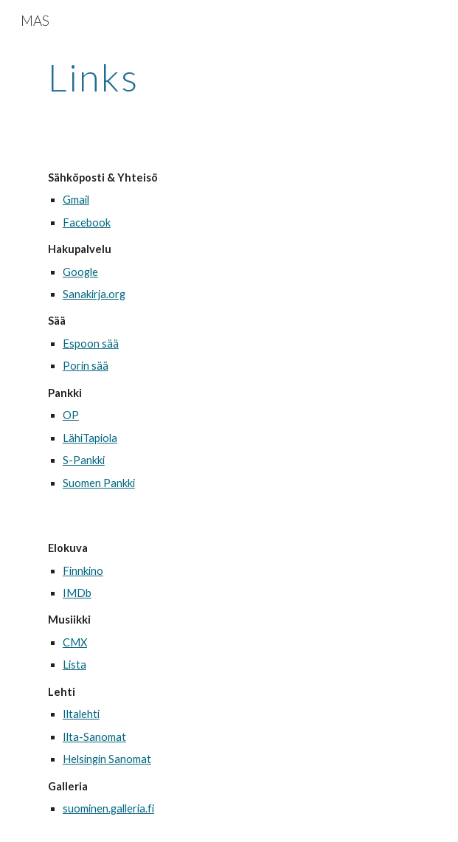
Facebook (87, 222)
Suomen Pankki (99, 483)
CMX (75, 642)
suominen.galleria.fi (108, 808)
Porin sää (85, 365)
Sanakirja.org (94, 294)
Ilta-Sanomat (94, 737)
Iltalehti (81, 714)
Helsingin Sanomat (107, 759)
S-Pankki (84, 460)
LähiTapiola (90, 438)
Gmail (76, 199)
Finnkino (83, 571)
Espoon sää (91, 343)
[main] (229, 77)
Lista (74, 664)
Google (80, 272)
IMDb (77, 593)
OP (71, 415)
